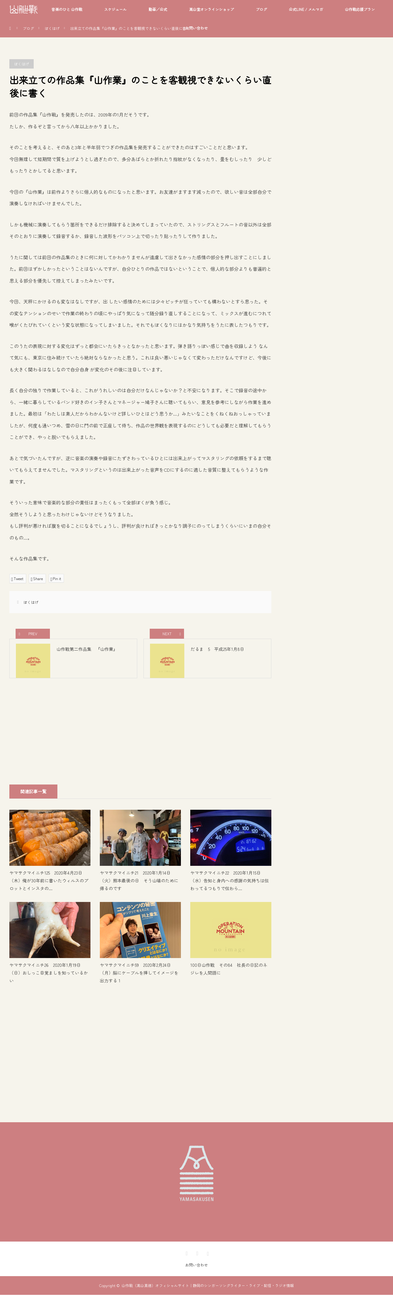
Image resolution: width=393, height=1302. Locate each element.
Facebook (196, 1259)
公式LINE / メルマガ (306, 9)
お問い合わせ (196, 28)
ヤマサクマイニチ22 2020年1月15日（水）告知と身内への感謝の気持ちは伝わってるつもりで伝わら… (229, 888)
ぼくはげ (52, 28)
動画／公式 (157, 9)
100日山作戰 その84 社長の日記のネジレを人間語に (228, 976)
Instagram (207, 1259)
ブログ (261, 9)
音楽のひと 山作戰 (66, 9)
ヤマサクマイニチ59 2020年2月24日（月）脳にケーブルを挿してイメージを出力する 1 (139, 980)
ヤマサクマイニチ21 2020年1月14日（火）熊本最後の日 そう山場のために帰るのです (139, 888)
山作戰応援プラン (360, 9)
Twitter (186, 1259)
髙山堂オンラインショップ (211, 9)
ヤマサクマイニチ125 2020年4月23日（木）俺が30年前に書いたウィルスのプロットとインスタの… (48, 888)
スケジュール (115, 9)
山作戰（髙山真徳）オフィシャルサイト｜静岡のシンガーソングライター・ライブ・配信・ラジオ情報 (208, 1292)
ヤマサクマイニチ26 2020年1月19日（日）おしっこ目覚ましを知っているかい (48, 980)
